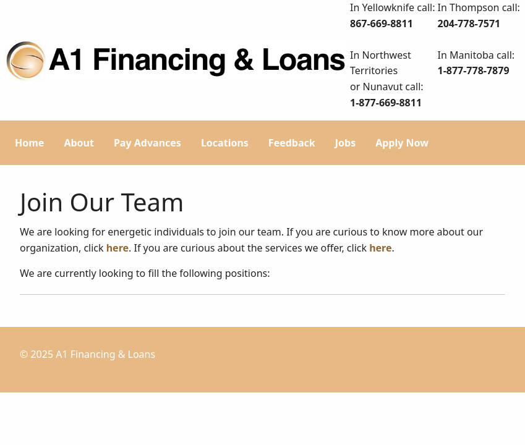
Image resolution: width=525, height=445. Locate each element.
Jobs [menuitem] (345, 143)
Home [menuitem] (29, 143)
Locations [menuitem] (225, 143)
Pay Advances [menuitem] (147, 143)
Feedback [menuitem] (291, 143)
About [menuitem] (79, 143)
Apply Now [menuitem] (402, 143)
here (117, 248)
